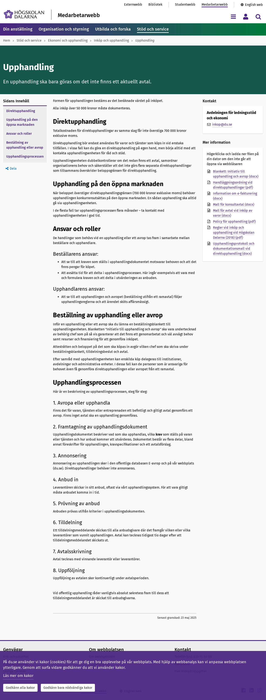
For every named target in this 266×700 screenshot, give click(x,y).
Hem (6, 40)
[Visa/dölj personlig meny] (245, 16)
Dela (13, 168)
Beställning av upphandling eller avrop (24, 145)
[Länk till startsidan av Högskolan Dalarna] (24, 14)
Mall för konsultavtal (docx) (233, 204)
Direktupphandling (20, 111)
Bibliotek (155, 4)
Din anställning (17, 29)
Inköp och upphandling (111, 40)
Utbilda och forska (113, 29)
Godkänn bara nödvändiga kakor (67, 688)
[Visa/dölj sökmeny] (258, 16)
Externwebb (133, 4)
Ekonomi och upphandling (67, 40)
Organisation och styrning (64, 29)
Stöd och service (153, 29)
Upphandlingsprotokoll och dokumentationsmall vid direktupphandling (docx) (233, 249)
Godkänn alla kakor (20, 688)
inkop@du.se (222, 124)
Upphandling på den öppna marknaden (22, 122)
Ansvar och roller (19, 134)
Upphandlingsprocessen (25, 156)
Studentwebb (185, 4)
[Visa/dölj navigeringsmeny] (233, 16)
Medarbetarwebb (215, 4)
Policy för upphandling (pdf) (234, 221)
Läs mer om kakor (18, 675)
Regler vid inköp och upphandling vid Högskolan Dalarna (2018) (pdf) (233, 233)
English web (254, 5)
